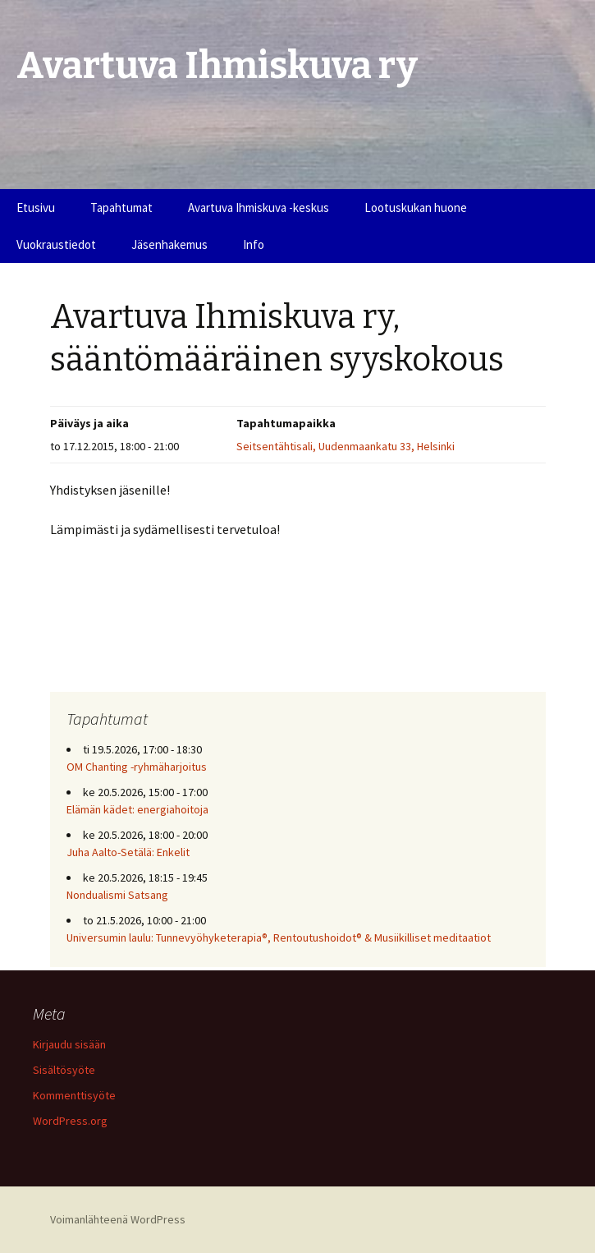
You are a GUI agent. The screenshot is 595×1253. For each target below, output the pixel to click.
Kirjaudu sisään (69, 1044)
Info (253, 244)
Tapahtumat (121, 207)
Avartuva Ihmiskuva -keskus (258, 207)
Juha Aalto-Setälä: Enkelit (128, 852)
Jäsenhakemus (169, 244)
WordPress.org (70, 1120)
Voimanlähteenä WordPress (117, 1219)
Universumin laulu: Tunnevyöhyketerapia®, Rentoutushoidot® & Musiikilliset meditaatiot (278, 937)
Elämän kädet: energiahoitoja (137, 809)
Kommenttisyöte (74, 1095)
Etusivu (35, 207)
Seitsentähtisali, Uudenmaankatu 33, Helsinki (345, 446)
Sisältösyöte (64, 1069)
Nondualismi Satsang (117, 894)
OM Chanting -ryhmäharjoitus (136, 766)
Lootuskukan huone (415, 207)
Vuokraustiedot (56, 244)
